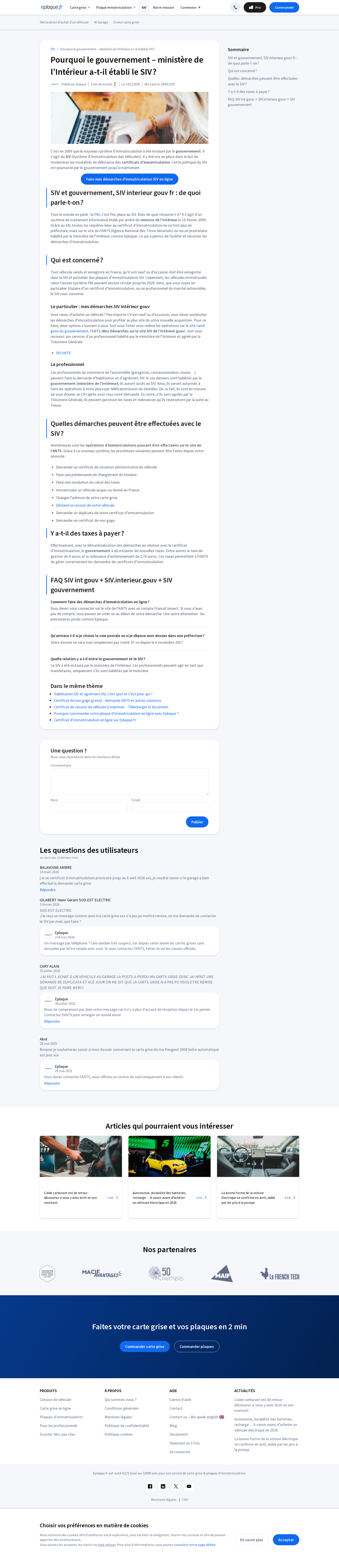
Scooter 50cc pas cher (57, 1434)
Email (136, 800)
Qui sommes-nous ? (120, 1399)
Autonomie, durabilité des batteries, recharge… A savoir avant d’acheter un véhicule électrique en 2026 (265, 1424)
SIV (65, 277)
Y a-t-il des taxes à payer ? (248, 91)
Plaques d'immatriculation (61, 1416)
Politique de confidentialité (127, 1425)
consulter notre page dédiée (195, 1544)
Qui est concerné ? (242, 70)
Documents (179, 1434)
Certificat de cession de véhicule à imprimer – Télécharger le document (111, 706)
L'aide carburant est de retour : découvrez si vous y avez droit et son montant (264, 1405)
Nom (54, 800)
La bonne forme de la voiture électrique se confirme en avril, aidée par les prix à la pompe (266, 1444)
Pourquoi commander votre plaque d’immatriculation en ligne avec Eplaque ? (116, 713)
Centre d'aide (180, 1399)
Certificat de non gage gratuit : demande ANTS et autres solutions (107, 700)
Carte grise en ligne (55, 1408)
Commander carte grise (144, 1346)
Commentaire (61, 765)
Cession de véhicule (55, 1399)
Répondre (48, 889)
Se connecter (180, 1451)
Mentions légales (118, 1416)
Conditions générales (122, 1408)
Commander (284, 7)
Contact (176, 1408)
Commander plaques (197, 1346)
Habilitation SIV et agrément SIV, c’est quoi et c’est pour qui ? (103, 693)
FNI (97, 214)
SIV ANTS (63, 352)
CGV (185, 1499)
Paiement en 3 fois (185, 1443)
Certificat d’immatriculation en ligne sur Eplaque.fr (95, 719)
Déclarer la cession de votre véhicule (85, 505)
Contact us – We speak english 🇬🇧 (197, 1416)
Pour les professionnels (59, 1425)
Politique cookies (119, 1434)
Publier (197, 821)
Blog (173, 1425)
